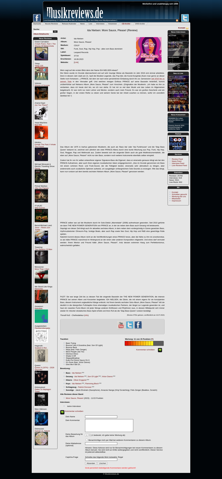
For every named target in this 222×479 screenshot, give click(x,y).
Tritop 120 (39, 66)
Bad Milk (38, 125)
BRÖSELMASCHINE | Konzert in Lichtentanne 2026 (176, 78)
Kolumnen (112, 24)
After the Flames (42, 188)
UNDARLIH (172, 50)
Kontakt (181, 28)
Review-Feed (177, 159)
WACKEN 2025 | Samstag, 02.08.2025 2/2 (177, 99)
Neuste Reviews (51, 24)
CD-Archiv (126, 24)
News (82, 24)
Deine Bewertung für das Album (74, 435)
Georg (37, 168)
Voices (37, 411)
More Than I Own (42, 269)
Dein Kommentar (73, 420)
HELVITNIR (172, 35)
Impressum (176, 201)
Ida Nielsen (77, 373)
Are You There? (41, 105)
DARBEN (171, 64)
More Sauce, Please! (74, 398)
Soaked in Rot (41, 348)
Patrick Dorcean (84, 387)
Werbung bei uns (179, 196)
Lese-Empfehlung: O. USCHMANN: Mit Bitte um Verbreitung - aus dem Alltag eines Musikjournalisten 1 (80, 20)
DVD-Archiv (140, 24)
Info (86, 315)
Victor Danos (107, 376)
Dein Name (70, 417)
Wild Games (40, 208)
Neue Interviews (178, 32)
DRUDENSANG (173, 57)
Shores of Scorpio (42, 85)
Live (90, 24)
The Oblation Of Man (43, 249)
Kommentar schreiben (145, 350)
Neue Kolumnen (178, 115)
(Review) (112, 30)
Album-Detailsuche (41, 34)
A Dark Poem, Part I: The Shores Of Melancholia (45, 45)
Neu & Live (178, 73)
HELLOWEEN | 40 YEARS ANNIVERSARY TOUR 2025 (178, 92)
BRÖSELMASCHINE (175, 43)
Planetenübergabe (42, 328)
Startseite (37, 24)
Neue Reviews (45, 38)
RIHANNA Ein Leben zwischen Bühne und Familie (175, 120)
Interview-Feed (178, 163)
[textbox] (43, 31)
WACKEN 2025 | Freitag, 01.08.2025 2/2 (176, 106)
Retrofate (38, 308)
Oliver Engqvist (80, 380)
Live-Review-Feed (179, 165)
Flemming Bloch (92, 383)
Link (76, 62)
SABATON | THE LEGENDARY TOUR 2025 (177, 85)
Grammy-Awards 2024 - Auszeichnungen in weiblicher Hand (176, 127)
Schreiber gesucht (179, 194)
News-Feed (176, 161)
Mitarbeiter (176, 199)
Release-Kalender (69, 24)
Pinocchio (39, 289)
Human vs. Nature (42, 431)
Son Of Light (93, 376)
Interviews (100, 24)
